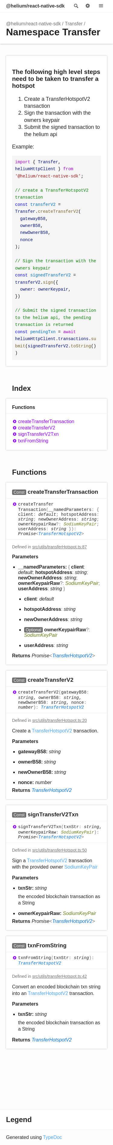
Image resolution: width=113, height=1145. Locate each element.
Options (88, 6)
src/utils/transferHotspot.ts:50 (59, 850)
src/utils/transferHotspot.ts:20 (59, 720)
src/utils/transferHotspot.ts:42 (59, 976)
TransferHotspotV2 (59, 533)
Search (76, 6)
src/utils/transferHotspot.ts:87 (59, 546)
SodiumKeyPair (80, 524)
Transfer (74, 23)
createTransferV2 (36, 427)
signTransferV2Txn (38, 434)
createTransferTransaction (46, 421)
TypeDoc (52, 1137)
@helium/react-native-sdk (35, 5)
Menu (101, 6)
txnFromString (33, 440)
